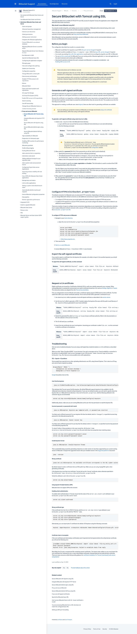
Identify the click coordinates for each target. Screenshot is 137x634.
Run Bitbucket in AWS (28, 55)
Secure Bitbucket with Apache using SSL (63, 578)
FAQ (21, 212)
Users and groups (27, 26)
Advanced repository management (31, 29)
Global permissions (27, 34)
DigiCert (109, 288)
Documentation (42, 4)
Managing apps (26, 63)
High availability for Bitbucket (30, 136)
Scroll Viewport (68, 619)
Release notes (24, 210)
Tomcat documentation (82, 290)
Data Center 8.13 (111, 11)
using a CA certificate (106, 110)
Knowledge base (54, 4)
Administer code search (28, 156)
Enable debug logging (28, 148)
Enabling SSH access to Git (62, 62)
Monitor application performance (31, 199)
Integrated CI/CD (24, 202)
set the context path (65, 56)
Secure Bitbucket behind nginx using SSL (63, 585)
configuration (95, 147)
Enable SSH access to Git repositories (32, 98)
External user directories (28, 31)
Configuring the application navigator (32, 60)
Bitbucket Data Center (26, 207)
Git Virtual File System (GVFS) (30, 95)
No (67, 568)
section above (106, 297)
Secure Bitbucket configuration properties (33, 194)
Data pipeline (25, 197)
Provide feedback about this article (80, 568)
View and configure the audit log (30, 66)
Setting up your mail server (29, 37)
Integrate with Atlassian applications (32, 39)
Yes (64, 568)
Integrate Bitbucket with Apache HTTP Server (64, 581)
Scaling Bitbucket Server (28, 150)
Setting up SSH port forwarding (60, 609)
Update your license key (28, 68)
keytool (81, 104)
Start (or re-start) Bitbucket (62, 245)
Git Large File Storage (28, 93)
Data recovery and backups (29, 76)
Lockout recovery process (29, 108)
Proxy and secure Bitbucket (29, 111)
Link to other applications (29, 183)
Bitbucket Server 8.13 (29, 10)
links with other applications (75, 54)
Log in (115, 4)
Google (54, 375)
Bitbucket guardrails (27, 145)
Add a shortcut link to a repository (31, 153)
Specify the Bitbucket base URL (30, 58)
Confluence (60, 619)
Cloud (101, 10)
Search (110, 3)
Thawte (115, 288)
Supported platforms (103, 450)
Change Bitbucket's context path (30, 73)
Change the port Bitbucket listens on (32, 106)
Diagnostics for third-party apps (30, 138)
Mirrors (24, 83)
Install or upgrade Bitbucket (27, 205)
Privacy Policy (87, 629)
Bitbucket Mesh (26, 86)
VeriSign (104, 288)
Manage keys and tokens (29, 180)
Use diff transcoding (27, 103)
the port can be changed (88, 50)
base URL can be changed (102, 52)
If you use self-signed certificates (61, 594)
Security (104, 629)
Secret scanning (26, 101)
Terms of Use (96, 629)
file (62, 209)
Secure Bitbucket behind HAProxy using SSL (63, 591)
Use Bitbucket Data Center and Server (30, 19)
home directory (68, 218)
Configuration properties (28, 71)
